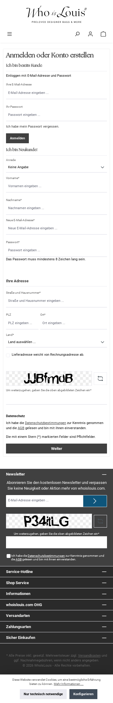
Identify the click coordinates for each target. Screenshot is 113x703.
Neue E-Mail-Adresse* (20, 220)
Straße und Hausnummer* (23, 292)
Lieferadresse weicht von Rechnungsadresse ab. (48, 355)
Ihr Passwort (14, 106)
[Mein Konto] (90, 34)
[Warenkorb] (103, 34)
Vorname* (12, 178)
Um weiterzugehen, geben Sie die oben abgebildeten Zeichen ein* (48, 390)
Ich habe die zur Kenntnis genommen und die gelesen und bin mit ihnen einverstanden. (57, 557)
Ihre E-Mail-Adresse (19, 84)
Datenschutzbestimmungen (45, 423)
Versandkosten (89, 656)
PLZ (8, 314)
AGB (21, 428)
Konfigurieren (83, 694)
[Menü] (9, 34)
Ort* (42, 314)
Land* (10, 334)
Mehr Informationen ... (69, 684)
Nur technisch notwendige (43, 694)
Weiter (56, 448)
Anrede (11, 160)
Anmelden (17, 138)
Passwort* (13, 242)
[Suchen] (77, 34)
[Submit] (95, 501)
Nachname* (14, 200)
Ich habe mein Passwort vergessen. (32, 127)
